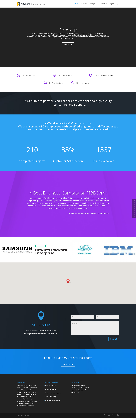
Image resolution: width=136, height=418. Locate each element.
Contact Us (68, 364)
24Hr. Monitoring (83, 83)
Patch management (51, 389)
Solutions (84, 4)
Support (111, 4)
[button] (68, 281)
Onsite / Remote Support (104, 75)
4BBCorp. (28, 415)
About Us (68, 44)
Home (76, 4)
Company (93, 4)
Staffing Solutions (56, 83)
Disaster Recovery (29, 75)
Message (95, 328)
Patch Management (66, 75)
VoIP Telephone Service (52, 400)
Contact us (103, 4)
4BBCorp (68, 29)
